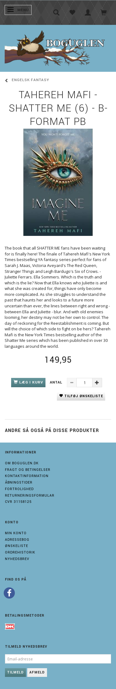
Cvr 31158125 (18, 501)
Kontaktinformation (27, 476)
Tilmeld (15, 672)
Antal (57, 382)
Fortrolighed (19, 489)
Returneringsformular (29, 495)
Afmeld (37, 672)
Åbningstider (18, 482)
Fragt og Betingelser (27, 469)
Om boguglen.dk (22, 463)
